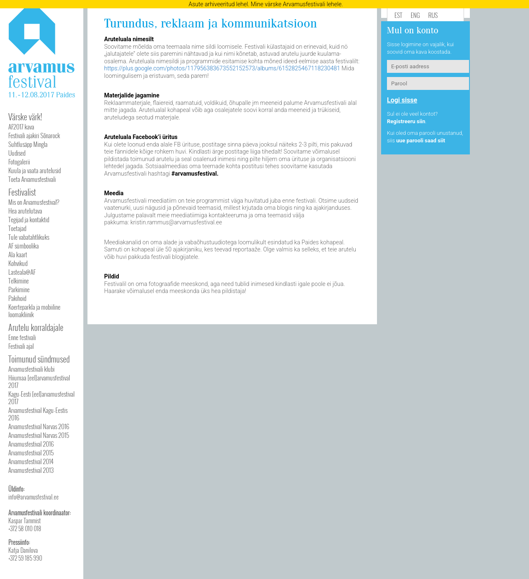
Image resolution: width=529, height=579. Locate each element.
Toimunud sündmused (39, 359)
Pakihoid (17, 298)
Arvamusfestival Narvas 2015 (38, 435)
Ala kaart (17, 254)
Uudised (16, 152)
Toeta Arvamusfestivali (32, 179)
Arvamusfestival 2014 (30, 461)
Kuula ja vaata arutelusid (34, 170)
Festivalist (22, 192)
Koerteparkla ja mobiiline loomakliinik (34, 310)
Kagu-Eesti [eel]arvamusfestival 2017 (41, 397)
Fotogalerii (19, 161)
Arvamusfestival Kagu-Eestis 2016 (37, 413)
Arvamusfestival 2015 (31, 452)
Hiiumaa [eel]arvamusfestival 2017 (39, 381)
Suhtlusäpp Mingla (27, 144)
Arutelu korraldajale (35, 327)
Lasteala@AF (21, 271)
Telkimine (18, 280)
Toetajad (17, 228)
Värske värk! (25, 116)
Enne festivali (22, 337)
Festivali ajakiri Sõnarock (34, 135)
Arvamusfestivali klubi (31, 368)
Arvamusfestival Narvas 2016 (38, 426)
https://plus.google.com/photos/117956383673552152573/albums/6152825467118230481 (222, 68)
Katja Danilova (23, 550)
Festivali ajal (21, 345)
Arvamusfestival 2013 (31, 470)
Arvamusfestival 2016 (31, 443)
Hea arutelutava (25, 210)
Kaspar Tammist (24, 520)
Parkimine (19, 289)
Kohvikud (17, 263)
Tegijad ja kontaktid (28, 219)
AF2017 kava (21, 126)
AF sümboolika (23, 245)
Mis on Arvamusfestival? (33, 201)
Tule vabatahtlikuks (28, 236)
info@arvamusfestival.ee (33, 496)
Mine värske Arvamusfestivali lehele (296, 4)
